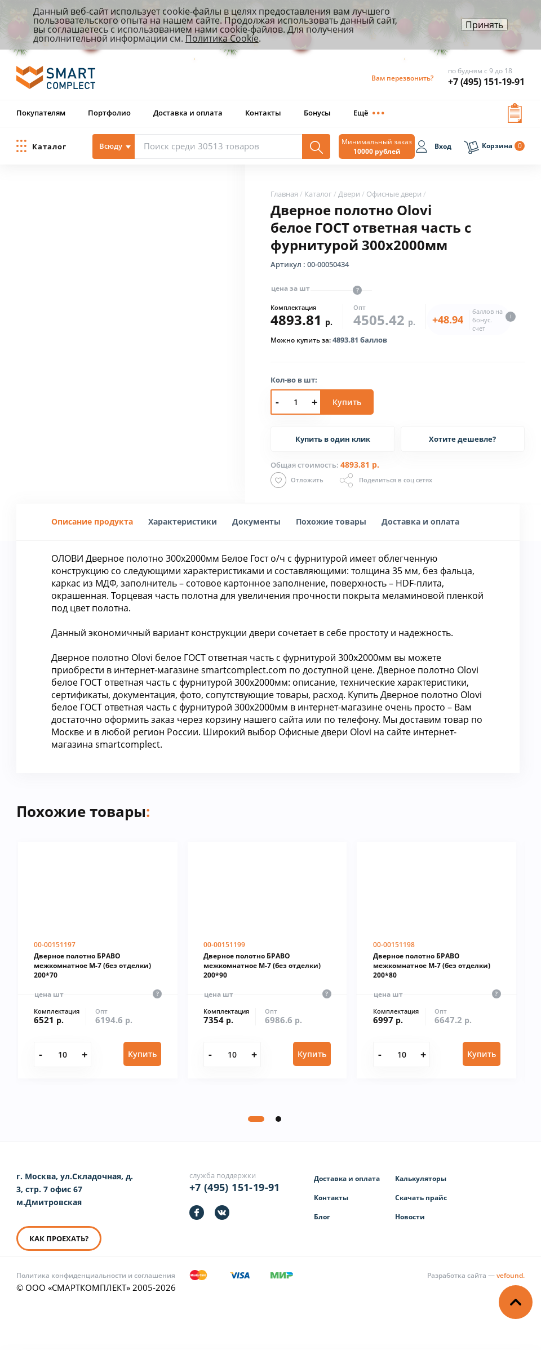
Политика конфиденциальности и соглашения (95, 1275)
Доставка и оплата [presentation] (420, 521)
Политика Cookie (222, 38)
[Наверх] (516, 1302)
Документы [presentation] (256, 521)
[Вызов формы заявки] (515, 111)
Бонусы (317, 113)
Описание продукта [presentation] (92, 521)
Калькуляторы (420, 1178)
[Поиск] (316, 146)
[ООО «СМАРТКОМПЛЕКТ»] (55, 83)
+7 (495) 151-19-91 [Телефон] (234, 1187)
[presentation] (182, 521)
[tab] (92, 522)
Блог (322, 1217)
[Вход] (433, 148)
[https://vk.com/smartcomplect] (222, 1212)
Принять (484, 25)
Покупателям (40, 113)
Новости (410, 1217)
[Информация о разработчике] (476, 1275)
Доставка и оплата (188, 113)
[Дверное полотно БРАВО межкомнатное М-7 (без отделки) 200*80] (436, 960)
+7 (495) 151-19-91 (486, 82)
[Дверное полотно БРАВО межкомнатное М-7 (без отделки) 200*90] (267, 960)
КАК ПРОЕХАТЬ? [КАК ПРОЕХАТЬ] (58, 1238)
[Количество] (62, 1055)
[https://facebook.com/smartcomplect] (196, 1212)
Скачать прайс (421, 1197)
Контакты (263, 113)
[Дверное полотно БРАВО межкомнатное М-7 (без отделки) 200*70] (98, 960)
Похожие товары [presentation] (331, 521)
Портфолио (109, 113)
